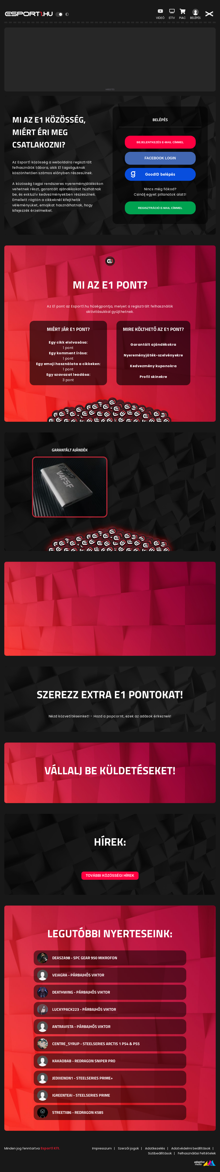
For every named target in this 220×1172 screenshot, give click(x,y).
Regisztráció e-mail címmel (160, 208)
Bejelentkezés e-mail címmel (160, 142)
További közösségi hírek (110, 875)
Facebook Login (160, 158)
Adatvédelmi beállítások (190, 1148)
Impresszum (102, 1148)
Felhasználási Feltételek (197, 1153)
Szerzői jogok (128, 1148)
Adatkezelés (155, 1148)
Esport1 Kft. (50, 1148)
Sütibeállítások (160, 1153)
